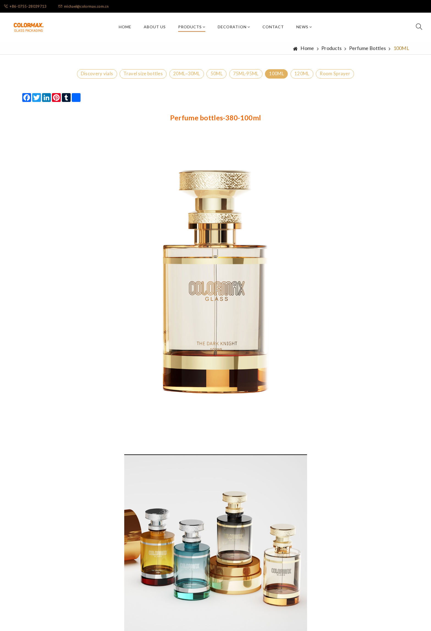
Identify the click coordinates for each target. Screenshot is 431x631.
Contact (273, 28)
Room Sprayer (357, 77)
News (304, 28)
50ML (214, 77)
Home (125, 28)
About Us (155, 28)
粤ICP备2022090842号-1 (255, 618)
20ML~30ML (177, 77)
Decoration (234, 28)
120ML (318, 77)
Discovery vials (75, 77)
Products (191, 28)
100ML (287, 77)
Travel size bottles (127, 77)
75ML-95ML (250, 77)
